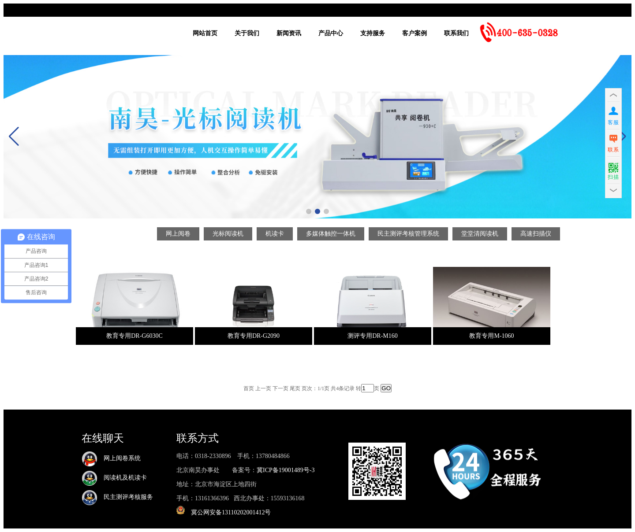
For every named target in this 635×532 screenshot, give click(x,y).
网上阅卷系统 (111, 458)
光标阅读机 (228, 233)
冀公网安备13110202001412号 (231, 512)
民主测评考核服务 (117, 497)
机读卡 (274, 233)
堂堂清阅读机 (479, 233)
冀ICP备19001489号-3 (285, 470)
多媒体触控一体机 (330, 233)
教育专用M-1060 (491, 335)
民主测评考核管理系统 (408, 233)
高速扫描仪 (535, 233)
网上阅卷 (178, 233)
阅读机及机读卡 (114, 477)
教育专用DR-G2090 (254, 335)
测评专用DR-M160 (372, 335)
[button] (308, 211)
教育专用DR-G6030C (134, 335)
